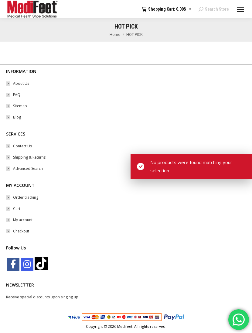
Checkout (21, 231)
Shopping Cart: (167, 9)
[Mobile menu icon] (240, 9)
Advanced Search (28, 168)
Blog (17, 117)
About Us (21, 83)
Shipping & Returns (29, 157)
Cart (16, 208)
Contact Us (22, 146)
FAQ (16, 94)
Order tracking (25, 197)
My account (22, 219)
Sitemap (20, 105)
